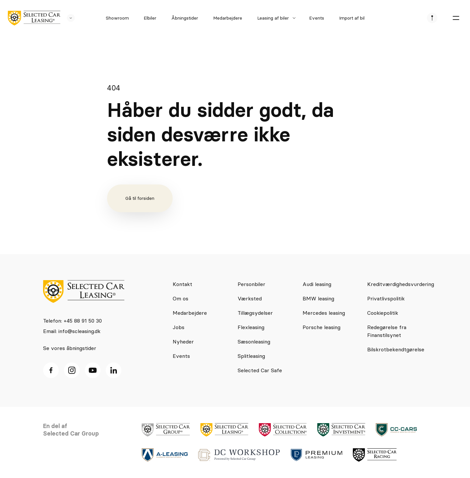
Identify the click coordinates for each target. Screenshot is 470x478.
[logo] (34, 18)
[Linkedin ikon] (113, 370)
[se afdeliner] (432, 18)
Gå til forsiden (139, 198)
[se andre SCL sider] (67, 18)
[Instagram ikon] (72, 370)
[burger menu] (455, 17)
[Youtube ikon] (93, 370)
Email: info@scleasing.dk (72, 331)
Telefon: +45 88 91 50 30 (72, 320)
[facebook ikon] (51, 370)
